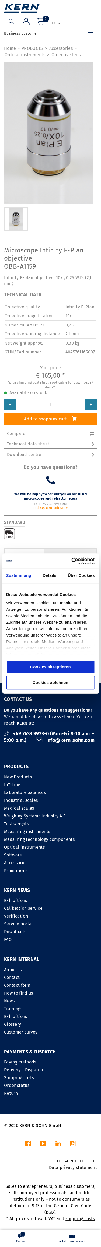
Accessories (61, 48)
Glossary (12, 1024)
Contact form (17, 985)
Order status (16, 1085)
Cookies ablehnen (50, 682)
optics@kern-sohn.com (50, 508)
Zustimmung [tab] (18, 575)
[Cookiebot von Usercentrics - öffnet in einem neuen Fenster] (72, 560)
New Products (18, 776)
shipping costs (80, 1218)
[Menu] (90, 33)
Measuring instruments (27, 831)
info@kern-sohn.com (65, 740)
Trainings (13, 1008)
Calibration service (23, 908)
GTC (93, 1161)
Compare (50, 433)
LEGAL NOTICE (71, 1161)
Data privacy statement (73, 1167)
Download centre (50, 454)
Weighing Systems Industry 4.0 (35, 816)
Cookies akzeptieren (50, 667)
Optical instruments (25, 54)
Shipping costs (19, 1077)
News (9, 1000)
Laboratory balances (25, 792)
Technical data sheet (50, 444)
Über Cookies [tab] (81, 575)
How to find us (18, 993)
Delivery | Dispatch (23, 1069)
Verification (16, 916)
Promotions (15, 870)
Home (10, 48)
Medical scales (19, 808)
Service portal (18, 923)
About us (13, 969)
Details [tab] (49, 575)
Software (13, 855)
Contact (12, 977)
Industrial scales (21, 800)
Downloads (15, 931)
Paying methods (20, 1062)
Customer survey (21, 1032)
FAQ (8, 939)
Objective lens (66, 54)
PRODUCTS (32, 48)
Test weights (16, 823)
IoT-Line (12, 784)
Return (11, 1093)
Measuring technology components (39, 839)
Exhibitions (15, 900)
